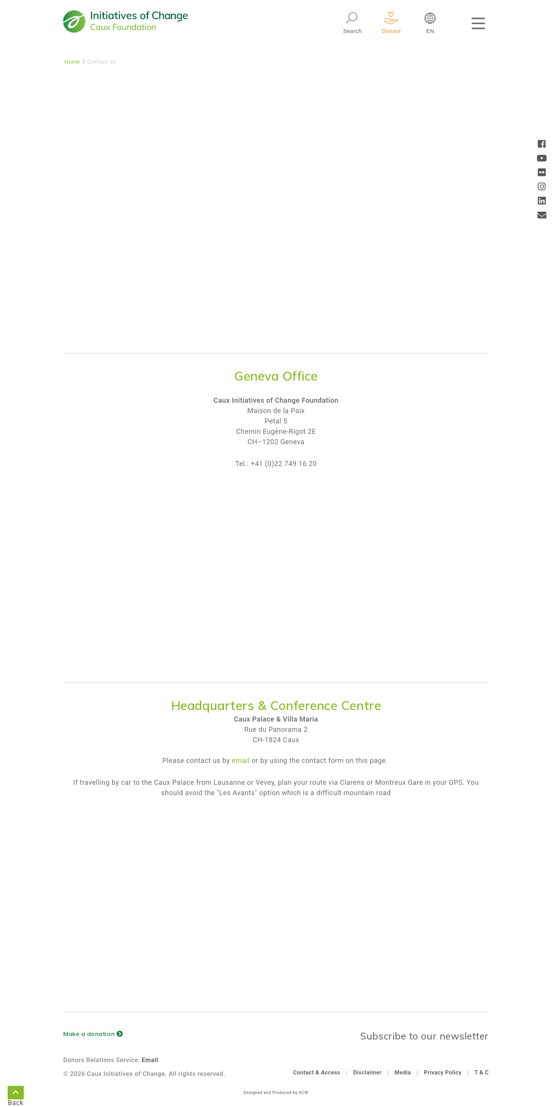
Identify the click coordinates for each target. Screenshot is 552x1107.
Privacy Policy (443, 1072)
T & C (482, 1072)
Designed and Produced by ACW (275, 1092)
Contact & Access (316, 1072)
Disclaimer (367, 1072)
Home (72, 62)
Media (402, 1072)
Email (150, 1060)
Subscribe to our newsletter (424, 1036)
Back (16, 1094)
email (241, 760)
